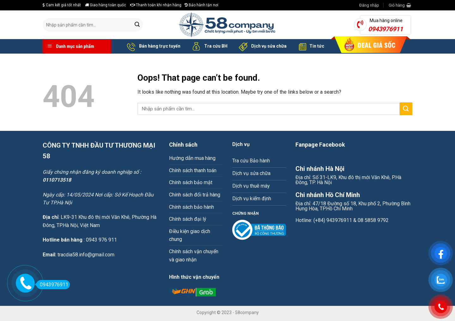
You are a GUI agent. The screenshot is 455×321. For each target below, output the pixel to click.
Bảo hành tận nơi (201, 5)
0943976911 (52, 285)
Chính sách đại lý (187, 219)
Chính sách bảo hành (191, 207)
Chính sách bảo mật (190, 182)
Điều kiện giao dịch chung (189, 235)
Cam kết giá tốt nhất (62, 5)
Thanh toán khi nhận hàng (155, 5)
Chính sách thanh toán (192, 170)
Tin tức (310, 46)
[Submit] (137, 25)
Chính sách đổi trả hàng (194, 195)
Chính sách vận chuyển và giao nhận (193, 255)
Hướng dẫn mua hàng (192, 158)
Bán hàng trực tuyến (152, 46)
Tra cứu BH (209, 46)
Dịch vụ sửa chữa (262, 46)
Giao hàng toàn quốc (105, 5)
